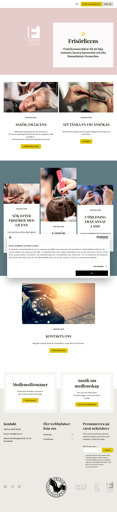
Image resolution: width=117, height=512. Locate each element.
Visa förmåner (30, 400)
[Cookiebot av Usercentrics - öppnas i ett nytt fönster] (98, 237)
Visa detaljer (98, 266)
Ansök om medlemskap (91, 4)
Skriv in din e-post (90, 446)
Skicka (107, 450)
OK (91, 273)
